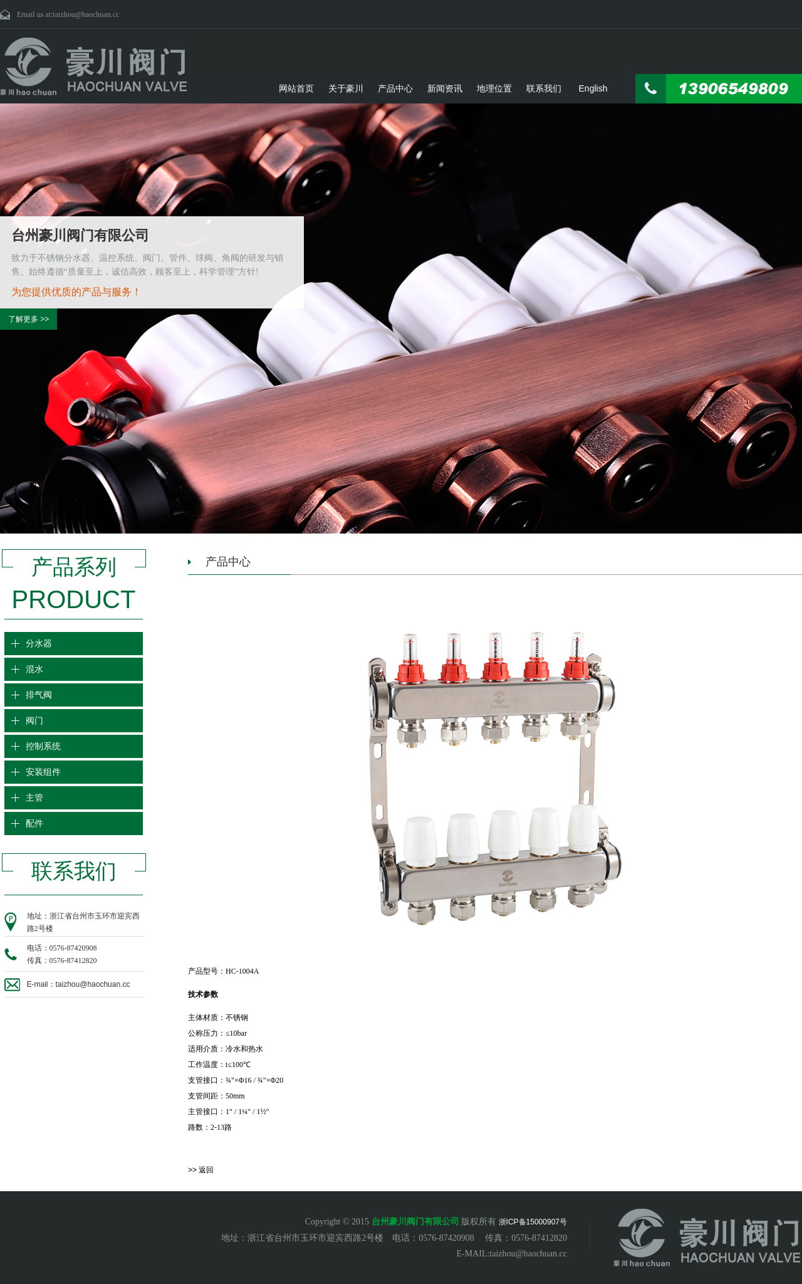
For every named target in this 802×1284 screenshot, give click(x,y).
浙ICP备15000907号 (533, 1222)
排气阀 (40, 695)
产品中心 (395, 88)
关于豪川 (345, 88)
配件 (36, 823)
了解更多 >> (28, 319)
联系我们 (543, 88)
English (593, 88)
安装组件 (44, 772)
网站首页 (296, 88)
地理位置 (494, 88)
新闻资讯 (444, 88)
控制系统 (44, 746)
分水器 (40, 643)
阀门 (36, 720)
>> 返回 (201, 1170)
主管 (36, 797)
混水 (36, 669)
